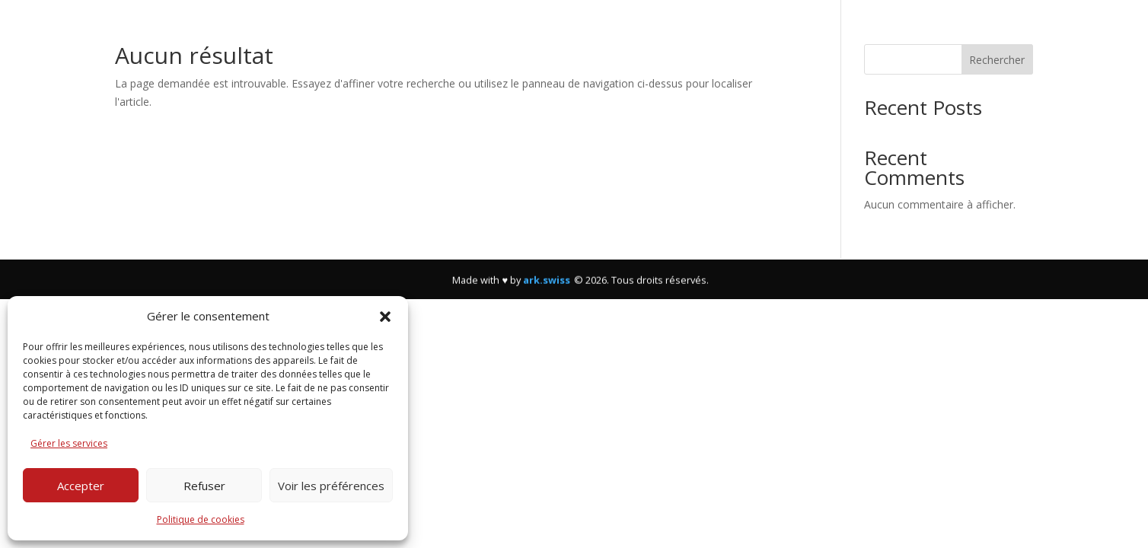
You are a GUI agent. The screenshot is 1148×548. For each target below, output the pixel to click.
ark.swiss (546, 286)
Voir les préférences (331, 485)
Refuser (204, 485)
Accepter (80, 485)
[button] (385, 316)
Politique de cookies (200, 519)
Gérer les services (68, 443)
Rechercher (997, 60)
